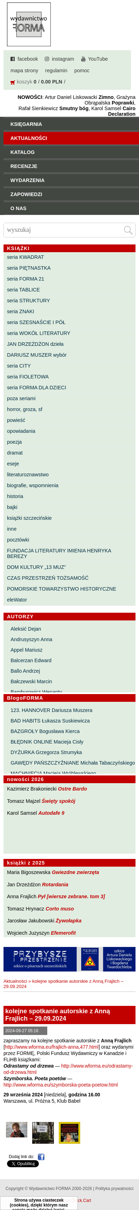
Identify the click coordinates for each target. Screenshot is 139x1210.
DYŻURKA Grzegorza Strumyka (46, 752)
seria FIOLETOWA (28, 376)
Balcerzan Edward (31, 660)
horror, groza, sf (24, 409)
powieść (16, 420)
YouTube (98, 59)
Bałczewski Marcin (31, 681)
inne (11, 529)
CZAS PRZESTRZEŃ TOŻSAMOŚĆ (48, 578)
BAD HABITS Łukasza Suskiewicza (50, 721)
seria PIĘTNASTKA (29, 268)
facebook (28, 59)
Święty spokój (58, 801)
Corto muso (60, 909)
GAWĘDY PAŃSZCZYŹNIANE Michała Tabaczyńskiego (73, 763)
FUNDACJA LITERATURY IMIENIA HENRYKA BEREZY (59, 553)
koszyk (24, 82)
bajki (12, 507)
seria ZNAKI (20, 311)
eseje (13, 463)
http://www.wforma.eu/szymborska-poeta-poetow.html (61, 1085)
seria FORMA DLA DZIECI (36, 387)
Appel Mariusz (26, 650)
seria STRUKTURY (28, 300)
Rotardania (55, 884)
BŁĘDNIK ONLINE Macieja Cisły (47, 742)
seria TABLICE (23, 290)
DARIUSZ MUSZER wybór (37, 355)
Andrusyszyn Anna (31, 639)
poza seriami (21, 398)
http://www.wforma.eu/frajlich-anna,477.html (52, 1047)
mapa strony (24, 70)
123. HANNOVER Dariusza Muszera (51, 710)
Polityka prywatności (114, 1188)
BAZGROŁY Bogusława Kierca (45, 731)
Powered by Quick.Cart (69, 1200)
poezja (14, 442)
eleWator (17, 600)
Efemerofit (63, 933)
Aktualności (15, 981)
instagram (63, 59)
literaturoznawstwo (28, 474)
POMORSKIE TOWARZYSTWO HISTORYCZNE (61, 589)
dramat (15, 453)
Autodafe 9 (51, 813)
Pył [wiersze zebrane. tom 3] (71, 896)
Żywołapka (69, 920)
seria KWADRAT (25, 257)
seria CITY (19, 366)
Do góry (131, 1184)
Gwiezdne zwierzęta (75, 872)
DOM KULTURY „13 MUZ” (36, 567)
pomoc (81, 70)
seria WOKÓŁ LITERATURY (38, 333)
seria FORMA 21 (25, 279)
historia (15, 496)
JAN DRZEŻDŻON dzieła (35, 344)
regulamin (56, 70)
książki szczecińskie (29, 518)
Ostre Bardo (72, 789)
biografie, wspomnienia (32, 485)
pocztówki (18, 540)
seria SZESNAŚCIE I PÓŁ (36, 322)
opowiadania (21, 431)
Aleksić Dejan (26, 629)
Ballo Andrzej (25, 671)
